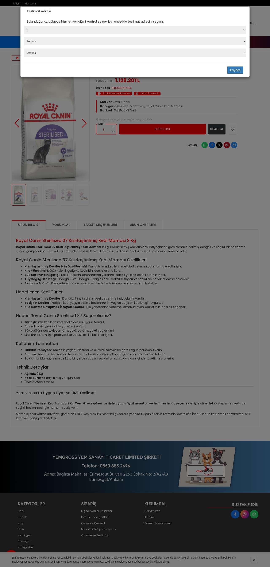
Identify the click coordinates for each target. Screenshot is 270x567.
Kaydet (235, 70)
